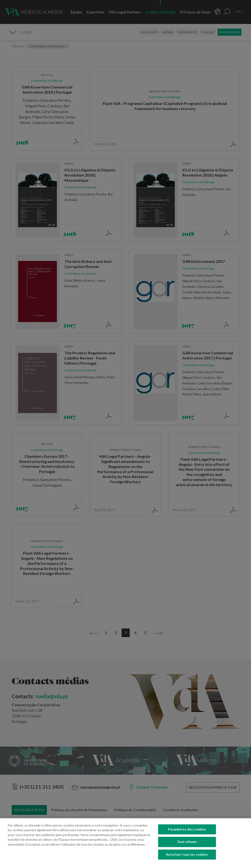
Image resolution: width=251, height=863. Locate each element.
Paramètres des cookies (187, 834)
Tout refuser (187, 847)
